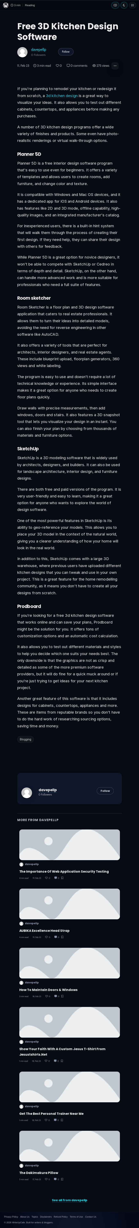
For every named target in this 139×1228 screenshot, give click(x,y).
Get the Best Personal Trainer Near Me (51, 1114)
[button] (115, 66)
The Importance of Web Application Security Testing (64, 871)
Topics (35, 1217)
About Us (24, 1217)
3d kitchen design (62, 95)
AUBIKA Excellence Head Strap (44, 931)
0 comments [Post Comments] (77, 66)
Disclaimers (46, 1217)
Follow (66, 51)
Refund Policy (61, 1217)
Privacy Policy (11, 1217)
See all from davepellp (69, 1200)
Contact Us (90, 1217)
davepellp (38, 49)
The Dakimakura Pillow (38, 1173)
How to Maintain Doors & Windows (48, 990)
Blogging (25, 739)
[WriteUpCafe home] (6, 5)
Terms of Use (76, 1217)
